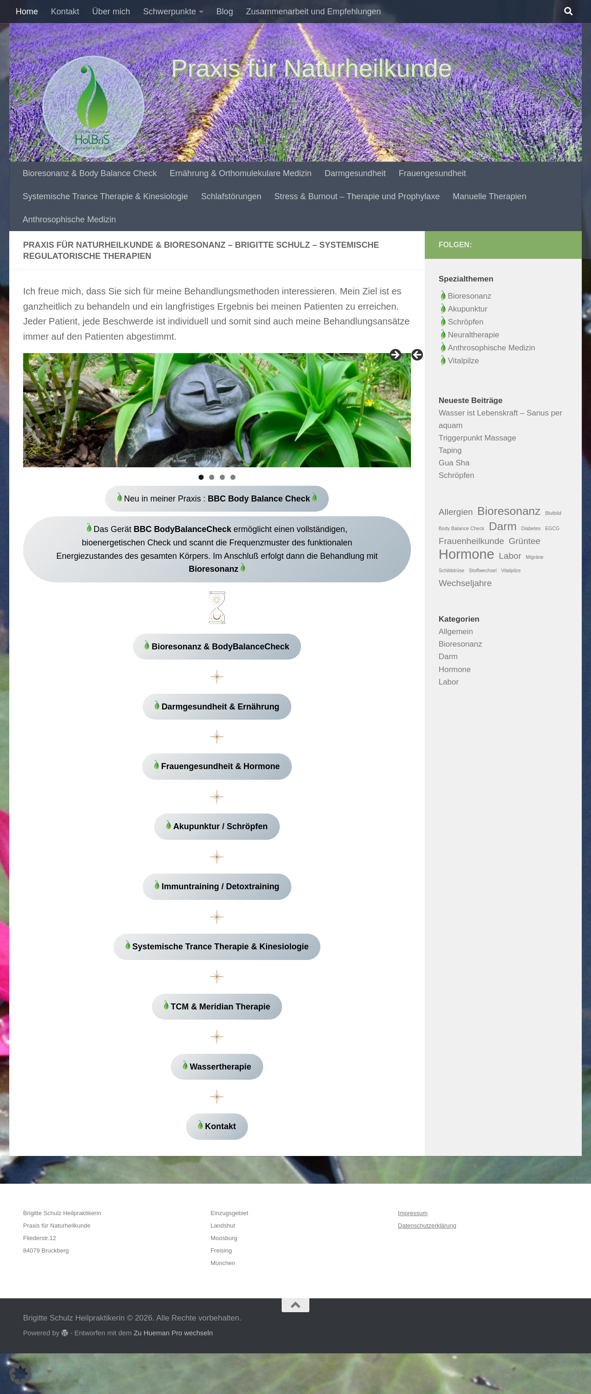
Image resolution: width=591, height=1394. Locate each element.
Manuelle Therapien (489, 196)
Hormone (455, 669)
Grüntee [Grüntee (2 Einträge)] (525, 541)
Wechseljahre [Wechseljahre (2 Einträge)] (465, 583)
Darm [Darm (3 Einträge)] (503, 526)
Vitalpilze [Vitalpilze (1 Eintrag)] (510, 570)
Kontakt (65, 11)
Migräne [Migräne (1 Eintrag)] (535, 557)
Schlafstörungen (231, 196)
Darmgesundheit (355, 173)
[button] (20, 1373)
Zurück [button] (418, 355)
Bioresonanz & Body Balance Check (90, 173)
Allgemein (456, 631)
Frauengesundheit (432, 173)
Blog (225, 11)
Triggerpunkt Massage (477, 438)
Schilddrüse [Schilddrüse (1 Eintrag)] (451, 570)
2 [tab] (211, 477)
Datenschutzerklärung (427, 1266)
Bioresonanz (466, 296)
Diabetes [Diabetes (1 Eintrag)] (531, 528)
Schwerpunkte (169, 11)
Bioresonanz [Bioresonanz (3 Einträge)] (509, 511)
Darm (448, 656)
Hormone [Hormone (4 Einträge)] (467, 554)
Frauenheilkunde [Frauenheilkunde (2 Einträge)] (471, 541)
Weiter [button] (395, 355)
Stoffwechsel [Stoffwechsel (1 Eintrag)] (482, 570)
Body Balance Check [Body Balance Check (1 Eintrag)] (461, 528)
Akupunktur (468, 309)
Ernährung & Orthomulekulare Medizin (240, 173)
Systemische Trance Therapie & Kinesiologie (105, 196)
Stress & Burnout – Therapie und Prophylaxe (357, 196)
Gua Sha (454, 463)
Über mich (111, 11)
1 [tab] (201, 477)
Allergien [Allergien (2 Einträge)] (456, 512)
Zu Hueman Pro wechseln (173, 1374)
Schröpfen (465, 322)
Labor (448, 682)
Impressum (413, 1254)
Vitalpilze (460, 360)
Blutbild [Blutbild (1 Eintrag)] (553, 513)
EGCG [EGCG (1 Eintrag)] (552, 528)
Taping (450, 450)
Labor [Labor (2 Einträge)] (510, 556)
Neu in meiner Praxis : (217, 499)
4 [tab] (232, 477)
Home (27, 11)
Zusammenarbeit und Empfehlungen (313, 11)
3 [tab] (222, 477)
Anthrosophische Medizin (69, 219)
